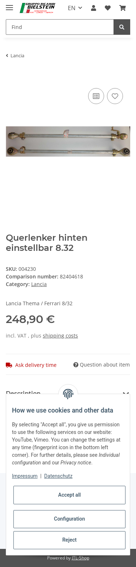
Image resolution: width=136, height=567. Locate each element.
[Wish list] (107, 8)
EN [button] (71, 8)
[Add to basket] (11, 75)
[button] (93, 8)
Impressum (24, 476)
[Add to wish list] (115, 96)
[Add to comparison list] (96, 96)
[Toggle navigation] (9, 4)
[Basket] (122, 8)
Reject (69, 540)
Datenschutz (58, 476)
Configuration (69, 519)
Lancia (39, 284)
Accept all (69, 495)
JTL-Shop (80, 558)
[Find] (60, 27)
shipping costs (60, 335)
